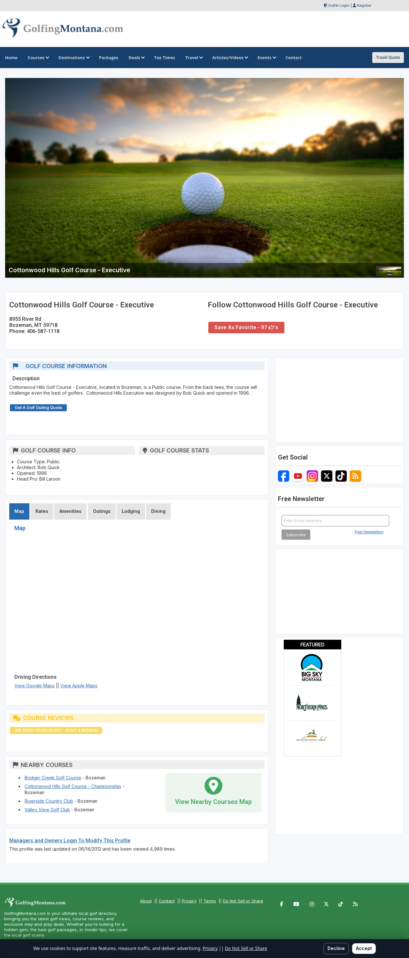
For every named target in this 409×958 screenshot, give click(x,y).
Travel (193, 57)
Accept (364, 948)
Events (266, 57)
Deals (136, 57)
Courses (38, 57)
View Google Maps (34, 685)
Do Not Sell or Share (243, 900)
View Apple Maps (78, 685)
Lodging (131, 511)
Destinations (73, 57)
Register (364, 5)
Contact (167, 900)
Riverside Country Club (49, 801)
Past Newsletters (369, 532)
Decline (336, 948)
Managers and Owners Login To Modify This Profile (69, 841)
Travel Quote (388, 57)
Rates (41, 511)
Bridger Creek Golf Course (53, 777)
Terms (210, 900)
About (146, 900)
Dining (158, 511)
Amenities (70, 511)
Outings (102, 511)
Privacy (189, 900)
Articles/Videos (229, 57)
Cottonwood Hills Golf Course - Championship (73, 786)
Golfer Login (339, 5)
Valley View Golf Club (47, 809)
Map (19, 511)
